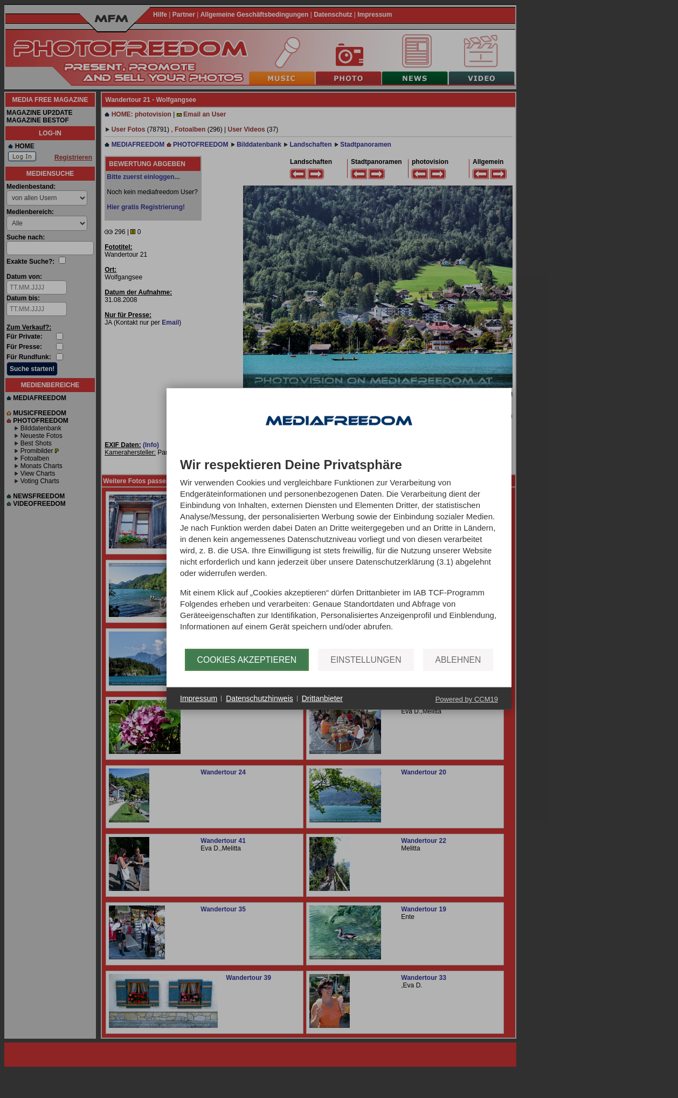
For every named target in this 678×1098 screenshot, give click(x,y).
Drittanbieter (322, 698)
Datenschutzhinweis (259, 698)
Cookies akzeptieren (247, 659)
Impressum (198, 698)
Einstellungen (365, 659)
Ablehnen (458, 659)
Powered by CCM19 (466, 699)
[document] (339, 553)
